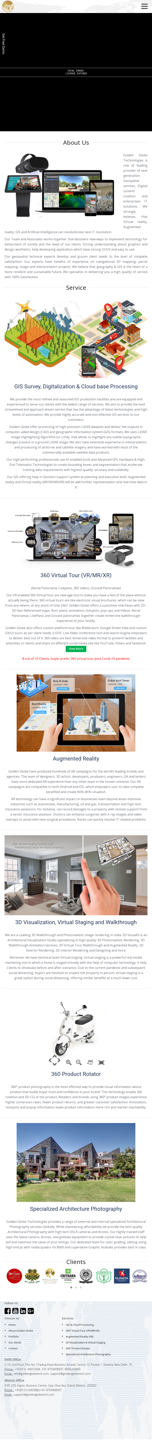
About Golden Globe (21, 1330)
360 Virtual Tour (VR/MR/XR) (76, 575)
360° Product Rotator (78, 1348)
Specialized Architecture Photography (88, 1354)
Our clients (15, 1342)
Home (12, 1324)
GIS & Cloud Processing (80, 1324)
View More (76, 649)
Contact (13, 1348)
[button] (71, 1287)
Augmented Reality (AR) (79, 1336)
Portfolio (14, 1336)
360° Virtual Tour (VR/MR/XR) (83, 1330)
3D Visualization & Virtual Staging (85, 1342)
